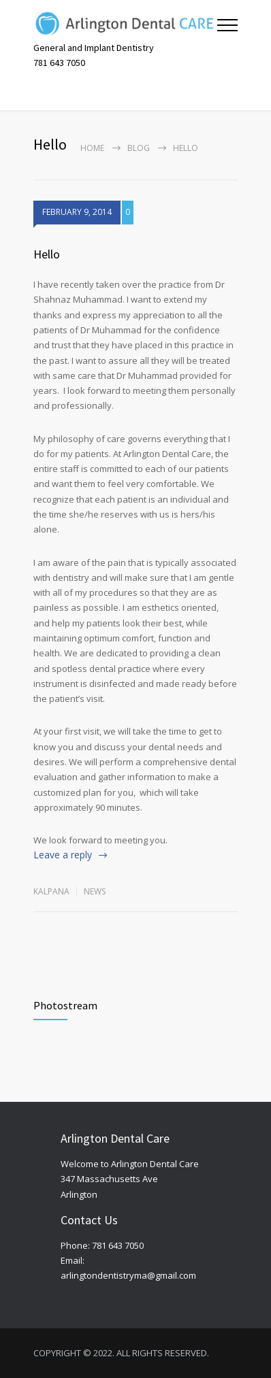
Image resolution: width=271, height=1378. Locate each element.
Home (92, 148)
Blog (138, 148)
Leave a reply (62, 854)
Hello (46, 254)
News (95, 891)
